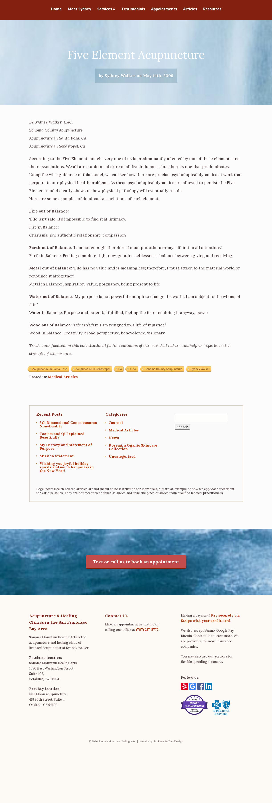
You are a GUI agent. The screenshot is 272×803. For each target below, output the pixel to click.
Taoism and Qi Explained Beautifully (62, 440)
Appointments (164, 9)
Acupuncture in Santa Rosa (49, 373)
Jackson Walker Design (168, 745)
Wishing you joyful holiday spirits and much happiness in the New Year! (67, 471)
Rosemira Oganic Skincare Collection (133, 451)
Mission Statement (57, 460)
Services (106, 9)
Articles (190, 9)
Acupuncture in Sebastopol (92, 373)
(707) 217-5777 (147, 634)
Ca (120, 373)
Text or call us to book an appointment (136, 566)
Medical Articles (63, 381)
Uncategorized (122, 461)
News (114, 442)
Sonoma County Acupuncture (163, 373)
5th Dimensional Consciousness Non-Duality (68, 429)
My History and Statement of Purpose (66, 451)
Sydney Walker (200, 373)
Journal (116, 427)
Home (56, 9)
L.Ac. (133, 373)
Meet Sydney (79, 9)
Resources (212, 9)
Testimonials (133, 9)
